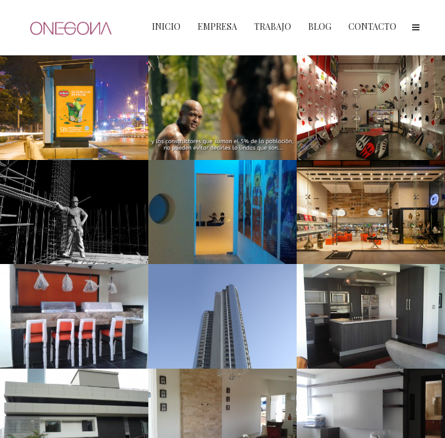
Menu (416, 27)
